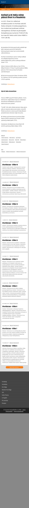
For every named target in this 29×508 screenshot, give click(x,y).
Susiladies (4, 384)
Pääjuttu (3, 151)
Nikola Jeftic (18, 142)
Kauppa (4, 403)
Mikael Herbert (5, 142)
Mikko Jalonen (12, 142)
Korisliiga (4, 387)
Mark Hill (17, 140)
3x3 (3, 392)
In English (4, 398)
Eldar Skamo (12, 137)
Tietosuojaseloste (18, 411)
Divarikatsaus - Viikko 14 (10, 204)
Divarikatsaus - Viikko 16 (10, 164)
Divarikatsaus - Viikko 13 (10, 223)
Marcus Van (11, 140)
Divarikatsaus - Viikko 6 (9, 346)
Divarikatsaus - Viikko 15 (10, 185)
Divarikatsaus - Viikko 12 (10, 240)
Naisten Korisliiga (6, 390)
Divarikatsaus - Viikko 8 (9, 306)
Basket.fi (3, 9)
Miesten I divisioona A (10, 151)
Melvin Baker (23, 140)
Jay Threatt (18, 137)
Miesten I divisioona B (21, 151)
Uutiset (8, 9)
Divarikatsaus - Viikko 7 (9, 328)
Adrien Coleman (5, 137)
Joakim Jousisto (5, 140)
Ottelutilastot (11, 84)
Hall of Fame (5, 395)
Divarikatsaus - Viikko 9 (9, 286)
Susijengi (4, 381)
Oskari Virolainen (5, 144)
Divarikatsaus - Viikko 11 (10, 259)
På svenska (5, 400)
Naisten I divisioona (13, 220)
